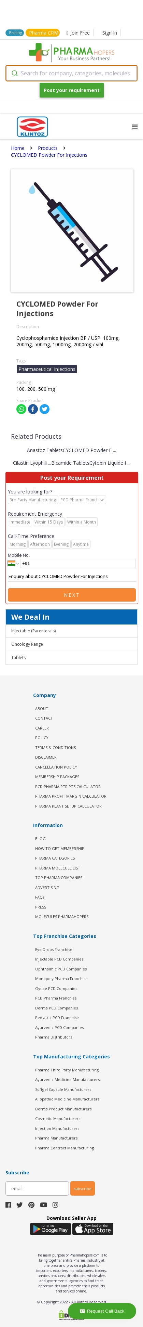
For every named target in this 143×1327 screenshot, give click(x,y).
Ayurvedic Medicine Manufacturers (67, 1079)
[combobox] (71, 73)
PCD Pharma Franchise (56, 998)
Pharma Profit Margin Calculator (70, 796)
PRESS (40, 907)
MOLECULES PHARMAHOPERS (61, 916)
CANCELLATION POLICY (56, 767)
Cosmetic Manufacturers (57, 1118)
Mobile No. (19, 555)
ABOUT (41, 708)
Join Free (78, 32)
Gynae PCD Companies (56, 988)
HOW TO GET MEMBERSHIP (59, 848)
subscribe (82, 1188)
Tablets (18, 657)
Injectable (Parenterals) (33, 631)
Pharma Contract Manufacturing (64, 1147)
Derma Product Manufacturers (63, 1108)
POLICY (41, 737)
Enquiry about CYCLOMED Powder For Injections (72, 576)
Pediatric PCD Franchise (57, 1017)
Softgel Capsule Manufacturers (63, 1089)
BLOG (40, 838)
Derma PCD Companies (56, 1007)
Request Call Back (102, 1311)
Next (72, 595)
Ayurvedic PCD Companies (59, 1027)
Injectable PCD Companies (59, 959)
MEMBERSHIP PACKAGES (57, 776)
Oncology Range (27, 644)
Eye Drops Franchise (53, 949)
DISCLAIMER (46, 757)
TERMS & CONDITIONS (55, 747)
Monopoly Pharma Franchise (61, 978)
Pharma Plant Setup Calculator (68, 806)
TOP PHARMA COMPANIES (58, 877)
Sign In (109, 32)
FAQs (39, 897)
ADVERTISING (47, 887)
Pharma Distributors (53, 1037)
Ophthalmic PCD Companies (61, 968)
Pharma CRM (43, 32)
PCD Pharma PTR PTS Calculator (68, 786)
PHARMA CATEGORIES (55, 858)
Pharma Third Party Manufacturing (67, 1069)
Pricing (15, 33)
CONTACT (44, 718)
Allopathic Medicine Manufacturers (67, 1098)
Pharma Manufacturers (56, 1138)
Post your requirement (72, 90)
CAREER (42, 728)
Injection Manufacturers (57, 1128)
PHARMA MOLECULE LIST (57, 868)
